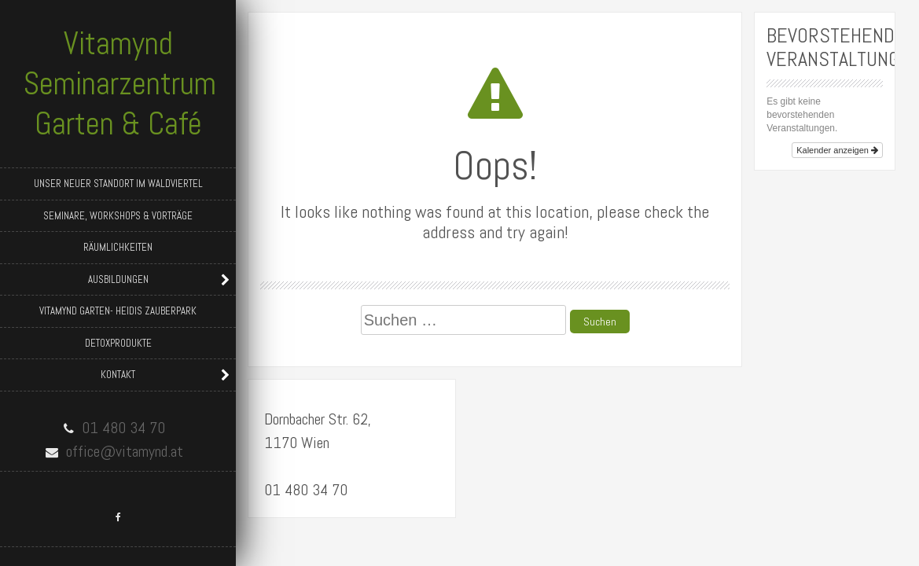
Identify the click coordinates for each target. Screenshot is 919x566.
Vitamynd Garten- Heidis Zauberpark (118, 311)
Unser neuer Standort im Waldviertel (118, 183)
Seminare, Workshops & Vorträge (118, 215)
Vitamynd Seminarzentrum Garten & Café (120, 84)
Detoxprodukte (118, 343)
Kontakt (118, 374)
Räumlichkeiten (118, 247)
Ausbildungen (118, 279)
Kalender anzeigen (837, 150)
